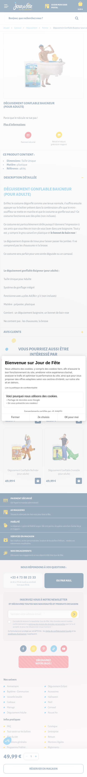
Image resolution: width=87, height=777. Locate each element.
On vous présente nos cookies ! (23, 403)
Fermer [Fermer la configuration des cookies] (15, 417)
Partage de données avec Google (24, 400)
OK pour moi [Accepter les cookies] (71, 417)
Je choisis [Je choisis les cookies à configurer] (43, 417)
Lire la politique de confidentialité (21, 387)
